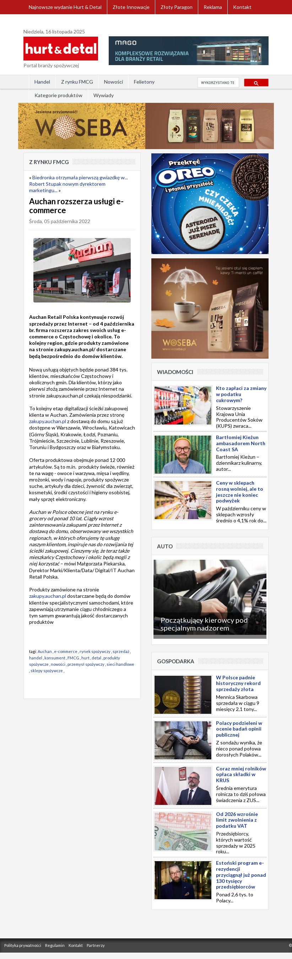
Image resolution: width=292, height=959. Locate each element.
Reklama (213, 7)
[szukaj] (217, 82)
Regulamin (55, 945)
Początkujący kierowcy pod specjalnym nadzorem (204, 624)
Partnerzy (96, 945)
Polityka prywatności (22, 945)
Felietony (144, 82)
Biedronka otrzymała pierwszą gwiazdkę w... (80, 177)
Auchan (45, 651)
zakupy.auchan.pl (47, 421)
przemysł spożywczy (85, 664)
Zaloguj (37, 21)
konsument (54, 657)
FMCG (73, 657)
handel (35, 657)
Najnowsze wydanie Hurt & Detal (65, 7)
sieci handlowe (120, 664)
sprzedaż (121, 651)
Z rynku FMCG (77, 82)
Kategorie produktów (58, 95)
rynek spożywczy (95, 651)
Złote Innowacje (131, 7)
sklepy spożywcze (47, 670)
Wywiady (103, 95)
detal (96, 657)
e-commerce (66, 651)
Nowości (113, 82)
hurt (85, 657)
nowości (58, 664)
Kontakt (242, 7)
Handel (42, 82)
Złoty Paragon (177, 7)
